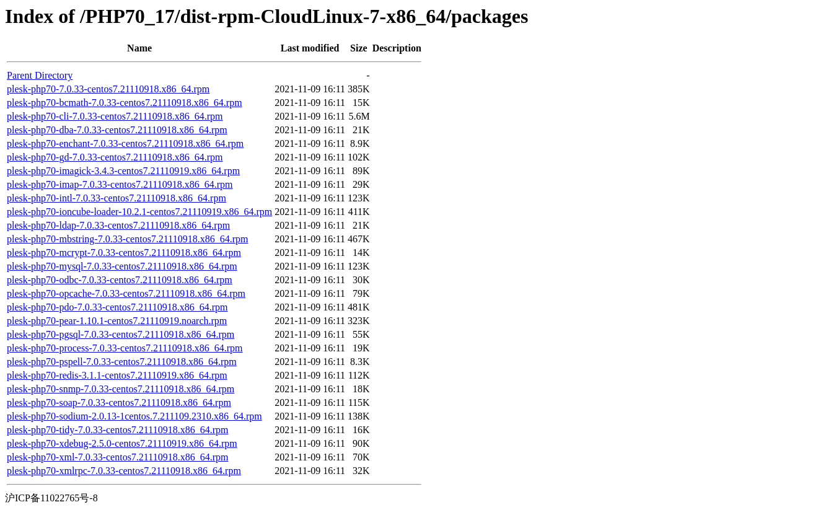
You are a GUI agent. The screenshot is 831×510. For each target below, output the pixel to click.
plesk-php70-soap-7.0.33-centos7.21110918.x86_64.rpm (119, 402)
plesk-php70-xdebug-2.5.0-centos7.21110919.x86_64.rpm (122, 443)
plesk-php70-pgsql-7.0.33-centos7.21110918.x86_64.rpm (120, 334)
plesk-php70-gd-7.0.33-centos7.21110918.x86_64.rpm (115, 157)
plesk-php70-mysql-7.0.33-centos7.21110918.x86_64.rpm (122, 266)
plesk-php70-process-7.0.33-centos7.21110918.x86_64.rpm (125, 348)
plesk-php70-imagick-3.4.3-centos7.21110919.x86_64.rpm (123, 170)
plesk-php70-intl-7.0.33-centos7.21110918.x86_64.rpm (116, 198)
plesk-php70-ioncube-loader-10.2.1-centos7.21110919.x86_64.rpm (139, 211)
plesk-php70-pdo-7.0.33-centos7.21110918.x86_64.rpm (117, 307)
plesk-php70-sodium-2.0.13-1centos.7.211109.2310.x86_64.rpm (134, 416)
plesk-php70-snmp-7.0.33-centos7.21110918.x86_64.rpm (120, 389)
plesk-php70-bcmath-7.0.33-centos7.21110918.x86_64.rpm (124, 102)
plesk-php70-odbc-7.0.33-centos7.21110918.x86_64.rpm (119, 280)
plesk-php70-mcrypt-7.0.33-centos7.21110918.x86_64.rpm (124, 252)
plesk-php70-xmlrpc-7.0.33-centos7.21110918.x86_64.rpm (124, 470)
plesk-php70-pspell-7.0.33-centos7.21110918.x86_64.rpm (122, 361)
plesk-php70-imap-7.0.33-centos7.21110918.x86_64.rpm (120, 184)
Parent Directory (40, 75)
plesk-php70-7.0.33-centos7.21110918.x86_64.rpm (108, 89)
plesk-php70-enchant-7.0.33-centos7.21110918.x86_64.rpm (125, 143)
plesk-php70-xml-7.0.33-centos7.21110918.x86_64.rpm (117, 457)
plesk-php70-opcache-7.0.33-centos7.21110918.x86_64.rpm (126, 293)
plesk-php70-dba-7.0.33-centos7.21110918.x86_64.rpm (117, 130)
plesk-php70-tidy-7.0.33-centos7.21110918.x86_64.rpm (117, 429)
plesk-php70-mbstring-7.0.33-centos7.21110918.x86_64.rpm (127, 239)
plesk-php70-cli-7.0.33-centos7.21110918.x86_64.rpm (115, 116)
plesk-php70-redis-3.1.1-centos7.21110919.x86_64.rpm (117, 375)
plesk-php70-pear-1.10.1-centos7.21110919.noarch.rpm (117, 320)
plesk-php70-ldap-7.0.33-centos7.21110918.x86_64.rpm (118, 225)
